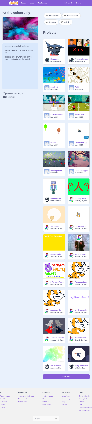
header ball (79, 115)
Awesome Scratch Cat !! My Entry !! (57, 310)
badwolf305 (54, 89)
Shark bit (54, 87)
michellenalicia (55, 61)
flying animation (81, 366)
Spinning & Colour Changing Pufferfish (57, 226)
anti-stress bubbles (57, 366)
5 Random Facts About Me (57, 282)
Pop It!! (53, 143)
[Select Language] (46, 418)
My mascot (54, 59)
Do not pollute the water (57, 171)
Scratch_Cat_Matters (81, 201)
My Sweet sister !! (81, 310)
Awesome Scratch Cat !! (81, 282)
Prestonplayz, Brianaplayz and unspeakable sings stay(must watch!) (81, 59)
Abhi (77, 87)
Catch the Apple (81, 171)
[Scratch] (14, 3)
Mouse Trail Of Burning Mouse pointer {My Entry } (57, 254)
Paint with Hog (80, 143)
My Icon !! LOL (80, 254)
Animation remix (57, 338)
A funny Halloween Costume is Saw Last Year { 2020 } (81, 198)
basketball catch (56, 115)
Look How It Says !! (81, 226)
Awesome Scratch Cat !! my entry (81, 338)
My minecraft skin (57, 198)
